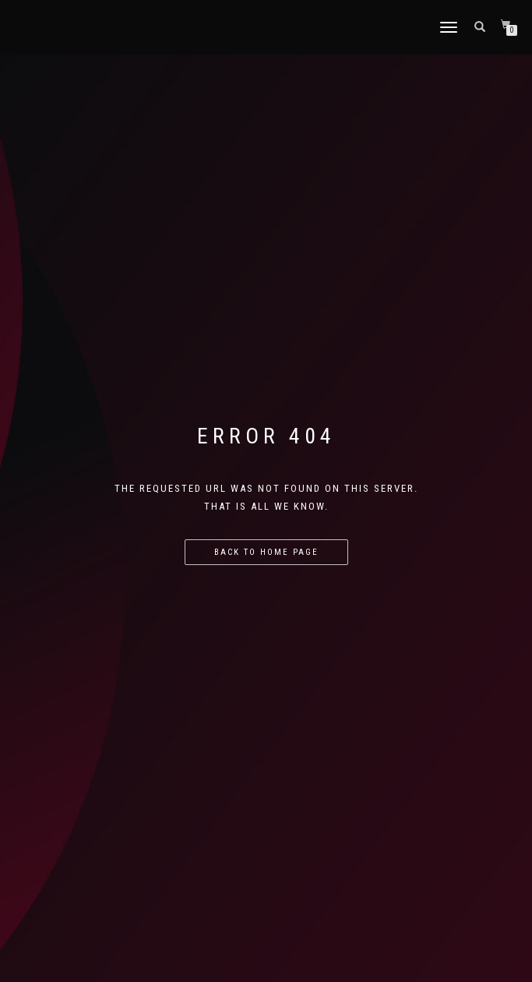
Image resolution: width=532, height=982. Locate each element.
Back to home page (266, 552)
